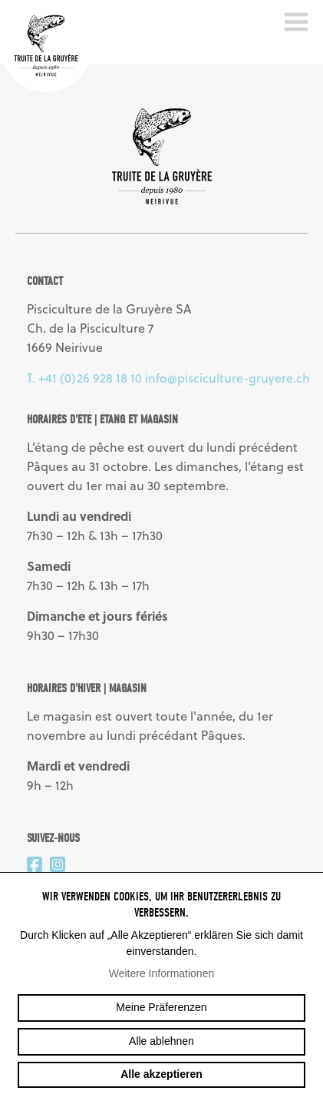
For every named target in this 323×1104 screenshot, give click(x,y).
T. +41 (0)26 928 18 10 (84, 377)
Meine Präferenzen (161, 1007)
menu (296, 22)
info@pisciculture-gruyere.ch (227, 377)
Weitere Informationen (161, 973)
